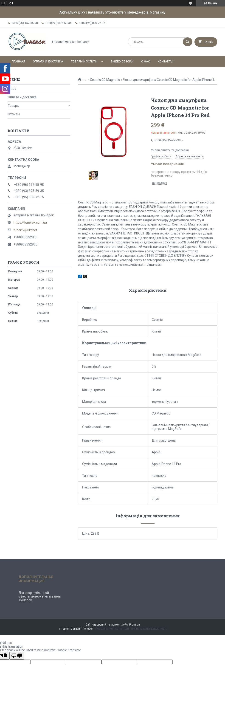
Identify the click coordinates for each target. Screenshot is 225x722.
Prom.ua (134, 624)
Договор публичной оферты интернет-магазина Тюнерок (40, 596)
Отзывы (14, 114)
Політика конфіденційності (148, 628)
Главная (18, 61)
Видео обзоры (122, 61)
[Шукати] (187, 41)
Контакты (165, 61)
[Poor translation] (16, 656)
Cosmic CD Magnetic (105, 80)
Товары (13, 105)
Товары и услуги (84, 61)
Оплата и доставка (48, 61)
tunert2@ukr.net (25, 230)
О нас (145, 61)
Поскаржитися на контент (112, 628)
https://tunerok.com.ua (30, 222)
